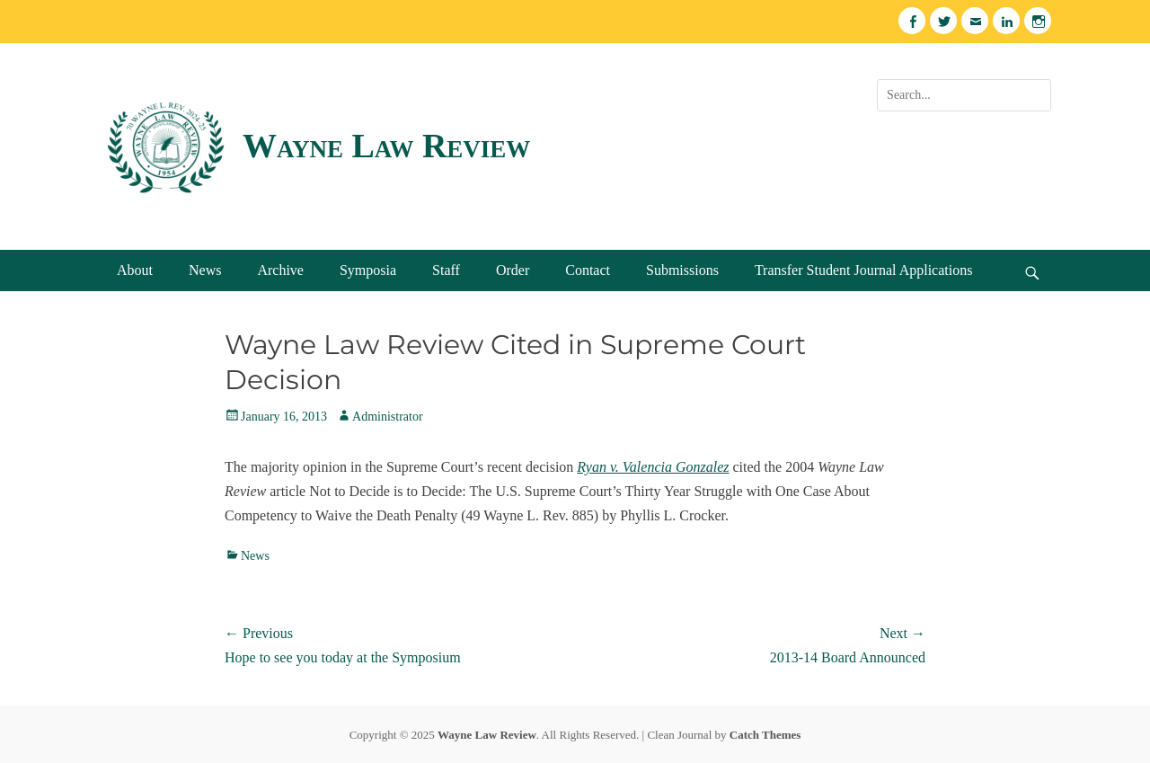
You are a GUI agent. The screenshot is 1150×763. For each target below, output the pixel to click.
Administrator (387, 416)
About (135, 270)
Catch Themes (765, 734)
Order (512, 270)
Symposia (368, 270)
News (205, 270)
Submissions (682, 270)
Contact (587, 270)
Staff (446, 270)
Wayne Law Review (386, 145)
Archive (280, 270)
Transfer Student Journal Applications (864, 270)
